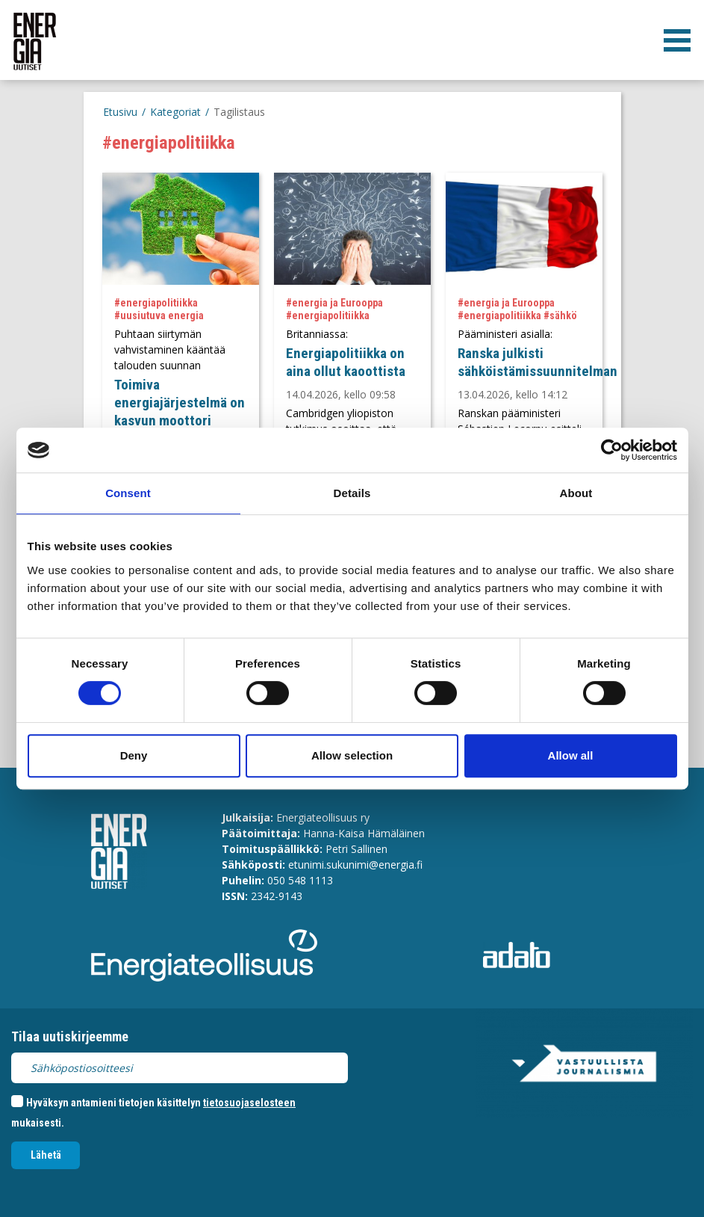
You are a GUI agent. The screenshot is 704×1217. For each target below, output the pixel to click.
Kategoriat (175, 112)
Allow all (571, 755)
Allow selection (352, 755)
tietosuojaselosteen (249, 1103)
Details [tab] (352, 493)
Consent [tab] (128, 493)
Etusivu (120, 112)
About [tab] (576, 493)
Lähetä (46, 1155)
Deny (134, 755)
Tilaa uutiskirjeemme (69, 1036)
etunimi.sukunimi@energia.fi (355, 864)
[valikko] (677, 40)
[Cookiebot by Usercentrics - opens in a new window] (611, 450)
